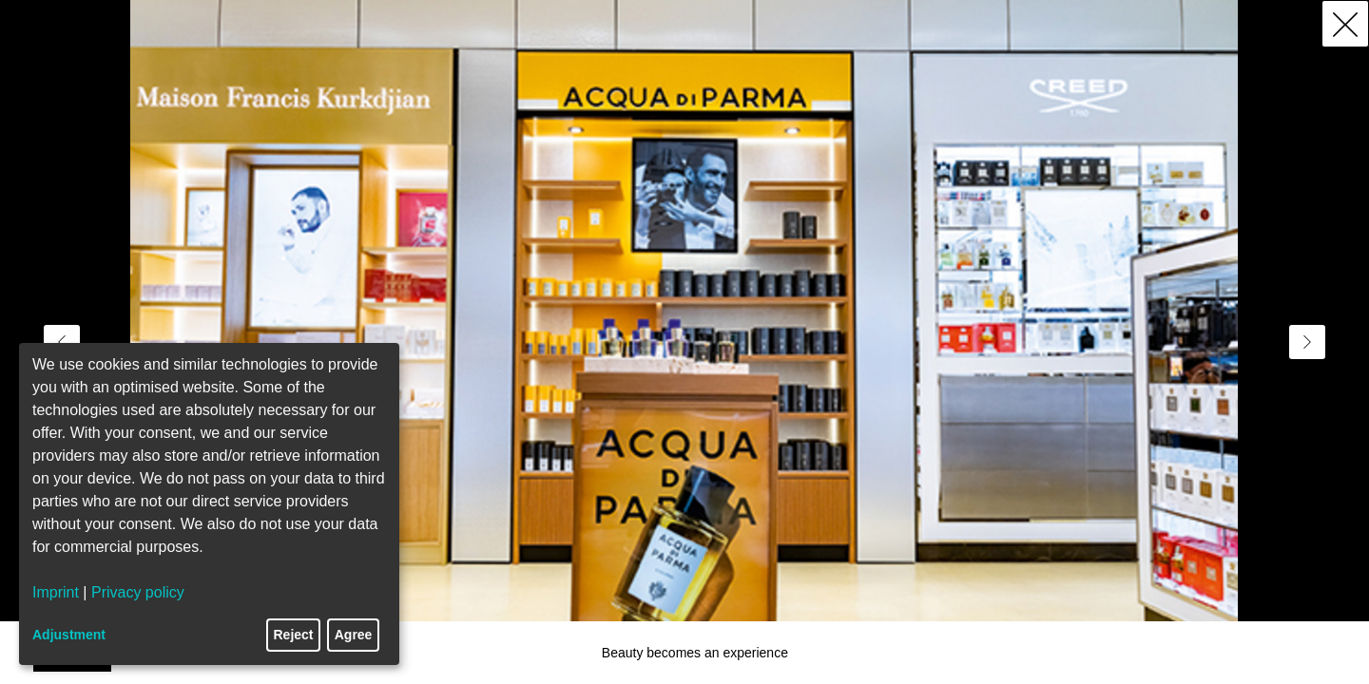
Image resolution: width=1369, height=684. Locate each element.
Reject (294, 634)
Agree (354, 634)
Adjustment (69, 634)
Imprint (55, 592)
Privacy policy (137, 592)
